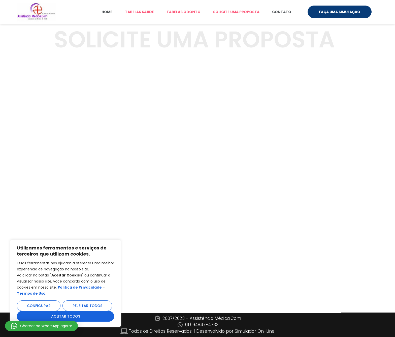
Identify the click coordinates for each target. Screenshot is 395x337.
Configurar (39, 305)
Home (107, 11)
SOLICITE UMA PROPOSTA (236, 11)
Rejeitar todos (87, 305)
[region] (65, 283)
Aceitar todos (65, 316)
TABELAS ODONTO (184, 11)
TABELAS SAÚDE (139, 11)
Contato (281, 11)
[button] (41, 326)
